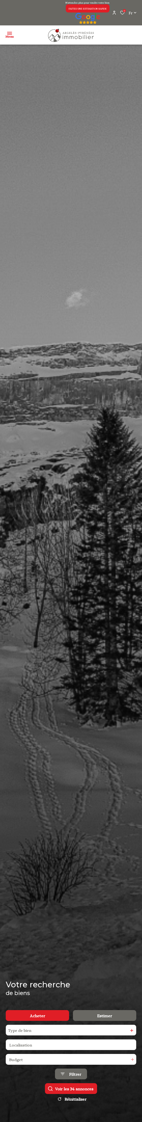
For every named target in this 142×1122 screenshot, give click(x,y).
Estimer (104, 1015)
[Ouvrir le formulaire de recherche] (71, 1074)
